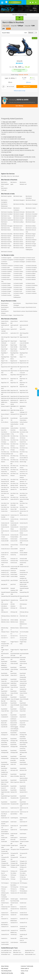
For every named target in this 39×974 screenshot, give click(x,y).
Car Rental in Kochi (17, 255)
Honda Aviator (14, 519)
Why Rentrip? (4, 948)
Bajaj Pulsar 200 (23, 366)
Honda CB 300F (4, 521)
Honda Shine (13, 552)
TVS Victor (3, 869)
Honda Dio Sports (24, 541)
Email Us (4, 966)
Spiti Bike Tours (16, 930)
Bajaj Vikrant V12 (5, 380)
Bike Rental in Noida (30, 216)
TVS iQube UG (23, 837)
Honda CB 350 (14, 521)
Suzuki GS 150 (14, 810)
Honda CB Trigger (24, 525)
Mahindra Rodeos (24, 608)
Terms (28, 62)
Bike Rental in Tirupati (6, 226)
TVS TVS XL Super (24, 867)
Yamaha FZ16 (23, 887)
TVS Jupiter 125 (23, 841)
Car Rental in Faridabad (31, 247)
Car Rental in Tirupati (30, 271)
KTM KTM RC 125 (14, 596)
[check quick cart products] (33, 2)
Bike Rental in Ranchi (18, 220)
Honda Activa (4, 491)
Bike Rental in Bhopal (30, 180)
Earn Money (19, 86)
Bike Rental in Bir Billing (18, 184)
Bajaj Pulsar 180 (14, 366)
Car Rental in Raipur (30, 267)
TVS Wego (22, 869)
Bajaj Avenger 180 (15, 317)
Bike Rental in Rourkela (6, 222)
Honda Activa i (4, 519)
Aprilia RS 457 (14, 309)
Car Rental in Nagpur (6, 263)
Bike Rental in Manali (6, 210)
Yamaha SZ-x (4, 918)
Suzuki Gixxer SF (23, 802)
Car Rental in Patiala (5, 265)
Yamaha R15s (23, 910)
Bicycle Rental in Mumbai (31, 291)
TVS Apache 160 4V (15, 829)
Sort (25, 32)
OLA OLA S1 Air (14, 616)
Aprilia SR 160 (4, 313)
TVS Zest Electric (23, 871)
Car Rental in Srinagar (6, 271)
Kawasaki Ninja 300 (24, 572)
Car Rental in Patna (17, 265)
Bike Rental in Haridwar (18, 198)
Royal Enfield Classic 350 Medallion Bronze (5, 673)
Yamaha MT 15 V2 (24, 899)
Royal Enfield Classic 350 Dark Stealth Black (14, 661)
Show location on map (20, 71)
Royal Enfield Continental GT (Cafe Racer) (14, 697)
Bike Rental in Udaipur (31, 226)
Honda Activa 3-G (24, 495)
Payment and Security (7, 953)
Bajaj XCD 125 (23, 380)
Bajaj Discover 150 (15, 343)
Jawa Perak (13, 564)
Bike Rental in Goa (5, 196)
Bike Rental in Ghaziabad (31, 194)
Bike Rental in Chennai (6, 188)
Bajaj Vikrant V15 (14, 380)
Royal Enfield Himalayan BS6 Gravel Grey (23, 726)
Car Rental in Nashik (18, 263)
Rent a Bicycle (16, 156)
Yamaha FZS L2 (23, 889)
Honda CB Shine (5, 525)
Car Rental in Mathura (31, 257)
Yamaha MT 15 (4, 899)
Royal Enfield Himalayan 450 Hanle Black (23, 715)
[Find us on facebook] (15, 971)
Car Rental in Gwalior (18, 251)
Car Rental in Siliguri (18, 269)
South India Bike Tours (30, 934)
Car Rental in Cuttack (18, 245)
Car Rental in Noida (30, 263)
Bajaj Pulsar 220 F (24, 370)
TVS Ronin (3, 857)
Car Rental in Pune (17, 267)
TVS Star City (22, 857)
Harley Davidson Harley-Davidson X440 (14, 404)
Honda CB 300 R (23, 519)
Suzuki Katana (23, 814)
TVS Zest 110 (13, 871)
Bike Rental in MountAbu (6, 214)
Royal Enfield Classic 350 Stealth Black (24, 679)
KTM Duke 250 (4, 592)
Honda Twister (14, 554)
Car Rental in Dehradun (31, 245)
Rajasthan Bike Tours (30, 930)
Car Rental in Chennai (31, 241)
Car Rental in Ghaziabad (6, 249)
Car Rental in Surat (17, 271)
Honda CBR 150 (5, 533)
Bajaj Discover (14, 341)
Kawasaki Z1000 (23, 580)
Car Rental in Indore (5, 253)
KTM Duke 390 (14, 592)
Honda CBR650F (23, 533)
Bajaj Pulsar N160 (5, 376)
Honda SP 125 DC (5, 554)
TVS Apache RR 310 (24, 829)
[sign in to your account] (30, 2)
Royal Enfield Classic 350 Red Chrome (23, 673)
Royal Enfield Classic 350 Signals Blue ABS (5, 679)
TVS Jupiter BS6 (14, 843)
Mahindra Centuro (5, 602)
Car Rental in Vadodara (31, 273)
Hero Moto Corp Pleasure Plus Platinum (23, 455)
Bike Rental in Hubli (30, 198)
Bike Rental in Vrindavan (6, 232)
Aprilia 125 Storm (24, 301)
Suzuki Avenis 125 (5, 798)
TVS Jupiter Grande (15, 845)
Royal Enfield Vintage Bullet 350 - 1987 (24, 784)
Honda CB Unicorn (5, 529)
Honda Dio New (14, 541)
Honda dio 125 (14, 539)
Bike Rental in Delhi (30, 192)
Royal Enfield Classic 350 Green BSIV (5, 667)
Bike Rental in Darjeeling (6, 192)
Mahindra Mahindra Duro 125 (23, 604)
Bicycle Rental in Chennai (31, 283)
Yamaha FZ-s (14, 887)
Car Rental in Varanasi (6, 275)
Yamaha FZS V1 (4, 893)
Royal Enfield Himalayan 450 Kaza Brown (14, 721)
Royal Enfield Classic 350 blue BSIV (14, 649)
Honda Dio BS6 (23, 539)
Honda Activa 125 (15, 491)
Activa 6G (19, 41)
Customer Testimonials (27, 946)
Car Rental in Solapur (30, 269)
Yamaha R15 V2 (23, 903)
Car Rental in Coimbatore (7, 245)
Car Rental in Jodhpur (31, 253)
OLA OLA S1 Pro (23, 616)
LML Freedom (23, 600)
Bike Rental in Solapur (18, 224)
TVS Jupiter (3, 841)
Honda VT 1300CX (5, 556)
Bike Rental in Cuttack (31, 188)
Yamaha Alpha (23, 873)
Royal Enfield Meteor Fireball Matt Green (4, 762)
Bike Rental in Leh (17, 208)
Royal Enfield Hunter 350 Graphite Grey (4, 750)
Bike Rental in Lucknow (31, 208)
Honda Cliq (13, 535)
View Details (10, 66)
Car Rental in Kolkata (30, 255)
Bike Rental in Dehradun (19, 192)
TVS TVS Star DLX (14, 867)
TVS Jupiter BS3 (4, 843)
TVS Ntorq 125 (14, 847)
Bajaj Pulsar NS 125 (15, 376)
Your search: (6, 25)
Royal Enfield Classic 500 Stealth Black (15, 685)
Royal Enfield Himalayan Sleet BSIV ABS (5, 744)
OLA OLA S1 (4, 616)
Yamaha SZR (13, 918)
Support (23, 958)
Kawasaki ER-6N (4, 568)
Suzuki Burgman (14, 798)
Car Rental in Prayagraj (6, 267)
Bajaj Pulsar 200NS (5, 370)
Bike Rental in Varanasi (18, 228)
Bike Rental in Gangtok (18, 194)
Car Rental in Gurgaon (31, 249)
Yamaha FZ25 (4, 889)
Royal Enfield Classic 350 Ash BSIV (23, 643)
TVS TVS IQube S (5, 863)
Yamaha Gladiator (24, 895)
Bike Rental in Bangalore (19, 180)
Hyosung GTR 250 (5, 560)
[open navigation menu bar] (2, 2)
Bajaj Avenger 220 (24, 317)
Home (31, 10)
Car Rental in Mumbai (31, 259)
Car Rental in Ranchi (5, 269)
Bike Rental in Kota (5, 208)
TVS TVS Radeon (23, 863)
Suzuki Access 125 (15, 788)
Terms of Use (24, 951)
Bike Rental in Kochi (17, 206)
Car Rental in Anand (30, 238)
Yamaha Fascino (23, 879)
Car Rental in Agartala (6, 238)
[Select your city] (36, 2)
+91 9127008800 (26, 966)
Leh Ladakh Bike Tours (6, 930)
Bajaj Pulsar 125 (5, 359)
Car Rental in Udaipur (18, 273)
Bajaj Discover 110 (24, 341)
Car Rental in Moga (17, 259)
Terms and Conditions (7, 955)
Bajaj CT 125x (4, 341)
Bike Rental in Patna (5, 218)
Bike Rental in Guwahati (31, 196)
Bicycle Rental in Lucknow (19, 291)
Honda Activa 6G (14, 511)
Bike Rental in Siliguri (30, 222)
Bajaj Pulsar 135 (5, 362)
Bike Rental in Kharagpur (7, 206)
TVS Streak (13, 859)
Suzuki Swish (4, 821)
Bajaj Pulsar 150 (14, 362)
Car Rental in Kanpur (6, 255)
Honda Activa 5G (24, 503)
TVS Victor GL (14, 869)
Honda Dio (3, 539)
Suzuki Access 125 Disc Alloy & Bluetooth (5, 794)
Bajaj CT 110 (23, 337)
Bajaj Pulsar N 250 (24, 372)
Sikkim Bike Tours (17, 932)
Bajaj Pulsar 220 (14, 370)
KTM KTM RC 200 (23, 596)
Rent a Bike (3, 156)
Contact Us (24, 960)
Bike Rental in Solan (5, 224)
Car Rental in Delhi (5, 247)
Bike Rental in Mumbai (18, 214)
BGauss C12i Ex (23, 382)
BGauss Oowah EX (5, 386)
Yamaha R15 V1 (14, 903)
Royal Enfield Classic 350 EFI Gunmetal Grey (23, 661)
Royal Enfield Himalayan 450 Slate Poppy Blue (24, 721)
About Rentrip (5, 946)
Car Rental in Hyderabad (31, 251)
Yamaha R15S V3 (5, 914)
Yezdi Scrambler (5, 924)
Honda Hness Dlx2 (5, 546)
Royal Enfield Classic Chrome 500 (14, 691)
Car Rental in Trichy (5, 273)
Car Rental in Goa (17, 249)
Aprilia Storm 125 (15, 313)
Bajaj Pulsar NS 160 (24, 376)
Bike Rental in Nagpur (31, 214)
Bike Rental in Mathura (18, 210)
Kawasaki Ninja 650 (15, 576)
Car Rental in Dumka (18, 247)
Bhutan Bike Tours (29, 932)
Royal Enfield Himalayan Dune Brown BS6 (14, 738)
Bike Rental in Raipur (6, 220)
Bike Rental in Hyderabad (7, 200)
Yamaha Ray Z (14, 914)
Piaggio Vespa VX (24, 630)
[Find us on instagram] (23, 971)
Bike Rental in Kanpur (30, 202)
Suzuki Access (4, 788)
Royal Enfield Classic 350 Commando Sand (5, 661)
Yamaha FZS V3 (23, 893)
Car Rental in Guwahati (6, 251)
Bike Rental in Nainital (6, 216)
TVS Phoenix (13, 855)
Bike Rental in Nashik (18, 216)
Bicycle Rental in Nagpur (6, 295)
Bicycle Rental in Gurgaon (19, 287)
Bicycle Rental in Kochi (31, 287)
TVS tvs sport (4, 867)
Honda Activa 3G (5, 499)
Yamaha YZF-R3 (4, 922)
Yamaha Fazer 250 (5, 887)
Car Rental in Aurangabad (7, 240)
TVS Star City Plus (5, 859)
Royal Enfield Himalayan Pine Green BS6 (23, 738)
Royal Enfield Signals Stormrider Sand (5, 772)
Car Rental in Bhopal (30, 240)
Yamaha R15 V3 (4, 906)
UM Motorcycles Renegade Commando (5, 875)
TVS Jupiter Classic (5, 845)
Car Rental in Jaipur (17, 253)
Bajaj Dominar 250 (24, 343)
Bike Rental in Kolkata (31, 206)
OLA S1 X (13, 618)
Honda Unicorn (23, 554)
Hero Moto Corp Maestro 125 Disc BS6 (15, 442)
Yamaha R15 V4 (14, 906)
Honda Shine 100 (24, 552)
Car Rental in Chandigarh (19, 241)
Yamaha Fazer (23, 883)
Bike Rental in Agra (17, 176)
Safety (22, 953)
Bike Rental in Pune (17, 218)
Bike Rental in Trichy (18, 226)
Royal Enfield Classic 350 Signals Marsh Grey (15, 679)
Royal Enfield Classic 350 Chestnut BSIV (23, 655)
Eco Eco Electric (4, 402)
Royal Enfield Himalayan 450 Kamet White (4, 721)
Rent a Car (9, 156)
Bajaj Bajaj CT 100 (24, 329)
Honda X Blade (14, 556)
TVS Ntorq (3, 847)
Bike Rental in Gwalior (6, 198)
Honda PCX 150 (4, 552)
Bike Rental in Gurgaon (18, 196)
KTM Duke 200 (23, 588)
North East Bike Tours (6, 932)
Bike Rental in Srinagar (31, 224)
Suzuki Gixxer (14, 802)
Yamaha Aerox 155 (15, 873)
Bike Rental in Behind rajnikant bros (5, 164)
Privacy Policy (4, 958)
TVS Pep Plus (4, 855)
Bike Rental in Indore (18, 200)
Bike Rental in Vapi (5, 228)
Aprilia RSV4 (22, 309)
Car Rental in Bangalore (18, 240)
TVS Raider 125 (23, 855)
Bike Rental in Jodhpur (18, 202)
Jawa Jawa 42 (4, 564)
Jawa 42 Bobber (14, 560)
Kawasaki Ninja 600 (5, 576)
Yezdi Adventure (14, 922)
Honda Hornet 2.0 (5, 550)
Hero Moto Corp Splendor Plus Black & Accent (5, 469)
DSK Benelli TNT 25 (15, 394)
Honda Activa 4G (24, 499)
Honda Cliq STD (23, 535)
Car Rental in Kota (5, 257)
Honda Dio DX (4, 541)
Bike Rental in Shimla (18, 222)
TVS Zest (3, 871)
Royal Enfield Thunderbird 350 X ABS (24, 778)
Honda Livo (13, 550)
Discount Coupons (26, 955)
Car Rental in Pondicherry (31, 265)
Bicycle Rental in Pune (18, 295)
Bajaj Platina (4, 355)
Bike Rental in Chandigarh (32, 184)
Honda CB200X (14, 529)
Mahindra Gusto (14, 602)
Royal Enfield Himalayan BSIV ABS (23, 732)
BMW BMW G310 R (5, 390)
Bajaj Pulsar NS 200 (5, 378)
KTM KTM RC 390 (5, 600)
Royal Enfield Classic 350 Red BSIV (14, 673)
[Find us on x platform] (19, 971)
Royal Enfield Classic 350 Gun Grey (14, 667)
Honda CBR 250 (14, 533)
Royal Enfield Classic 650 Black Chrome (24, 685)
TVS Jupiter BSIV (23, 843)
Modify (8, 28)
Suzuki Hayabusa (24, 810)
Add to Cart (26, 66)
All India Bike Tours (5, 934)
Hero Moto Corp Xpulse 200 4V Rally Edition (24, 479)
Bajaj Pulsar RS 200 (24, 378)
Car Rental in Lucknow (18, 257)
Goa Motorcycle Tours (18, 934)
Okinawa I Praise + (5, 612)
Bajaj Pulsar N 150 (15, 372)
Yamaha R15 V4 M (5, 910)
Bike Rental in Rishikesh (31, 220)
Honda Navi (22, 550)
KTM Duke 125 (14, 588)
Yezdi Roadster (23, 922)
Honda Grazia (14, 543)
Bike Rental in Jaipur (30, 200)
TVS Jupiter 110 (14, 841)
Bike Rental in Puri (30, 218)
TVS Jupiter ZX (23, 845)
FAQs (38, 393)
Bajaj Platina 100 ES (15, 355)
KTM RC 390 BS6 (14, 600)
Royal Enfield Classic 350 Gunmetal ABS (23, 667)
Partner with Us (25, 948)
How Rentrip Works (6, 951)
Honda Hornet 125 (24, 546)
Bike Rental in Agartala (6, 176)
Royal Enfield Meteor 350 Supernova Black (23, 756)
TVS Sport (13, 857)
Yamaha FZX (13, 895)
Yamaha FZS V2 (14, 893)
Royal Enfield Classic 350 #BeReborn (4, 643)
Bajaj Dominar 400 (5, 347)
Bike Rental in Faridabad (6, 194)
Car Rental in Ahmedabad (19, 238)
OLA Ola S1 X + (4, 618)
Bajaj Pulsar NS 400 (15, 378)
